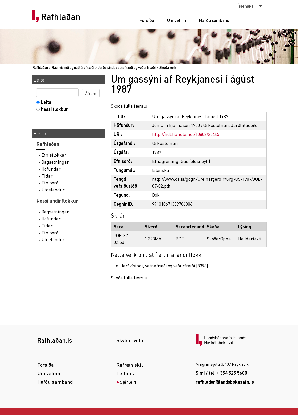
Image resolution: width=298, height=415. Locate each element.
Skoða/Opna (219, 238)
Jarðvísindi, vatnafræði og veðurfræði (127, 67)
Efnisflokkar (54, 155)
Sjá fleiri (128, 382)
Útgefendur (53, 189)
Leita (45, 102)
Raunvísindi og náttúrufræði (73, 67)
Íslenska (245, 6)
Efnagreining (165, 161)
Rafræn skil (129, 364)
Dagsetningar (55, 162)
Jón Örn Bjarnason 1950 (176, 125)
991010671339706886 (172, 204)
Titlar (47, 175)
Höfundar (51, 169)
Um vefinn (176, 20)
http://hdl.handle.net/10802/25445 (185, 134)
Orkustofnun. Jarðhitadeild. (231, 125)
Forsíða (146, 20)
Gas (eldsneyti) (195, 161)
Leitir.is (125, 373)
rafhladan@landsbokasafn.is (225, 382)
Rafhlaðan (60, 16)
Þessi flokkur (53, 109)
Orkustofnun (165, 143)
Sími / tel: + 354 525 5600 (221, 373)
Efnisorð (50, 182)
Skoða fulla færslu (129, 106)
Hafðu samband (214, 20)
